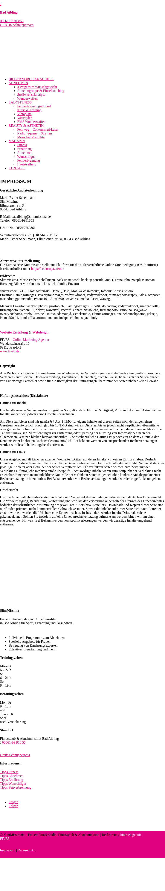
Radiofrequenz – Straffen (34, 133)
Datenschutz (26, 850)
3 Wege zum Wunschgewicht (37, 87)
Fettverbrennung (28, 160)
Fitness (22, 145)
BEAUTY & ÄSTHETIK (26, 125)
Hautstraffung (26, 164)
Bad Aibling (8, 12)
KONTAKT (17, 168)
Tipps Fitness (9, 772)
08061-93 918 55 (14, 742)
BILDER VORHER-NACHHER (31, 79)
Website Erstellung (14, 332)
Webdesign (40, 332)
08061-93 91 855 (11, 21)
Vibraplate (24, 114)
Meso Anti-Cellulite (31, 137)
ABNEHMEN (18, 83)
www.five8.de (9, 351)
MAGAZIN (17, 141)
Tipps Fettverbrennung (15, 787)
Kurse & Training (29, 110)
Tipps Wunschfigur (13, 783)
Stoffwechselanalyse (31, 94)
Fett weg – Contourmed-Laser (37, 129)
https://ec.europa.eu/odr (47, 268)
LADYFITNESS (20, 102)
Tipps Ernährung (11, 779)
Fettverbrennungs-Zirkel (34, 106)
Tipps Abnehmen (11, 776)
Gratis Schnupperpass (15, 755)
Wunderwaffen (27, 98)
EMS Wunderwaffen (31, 122)
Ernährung (24, 149)
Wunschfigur (26, 156)
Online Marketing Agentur (31, 339)
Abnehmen (24, 152)
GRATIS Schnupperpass (17, 25)
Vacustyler (24, 118)
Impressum (7, 850)
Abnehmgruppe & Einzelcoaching (40, 91)
